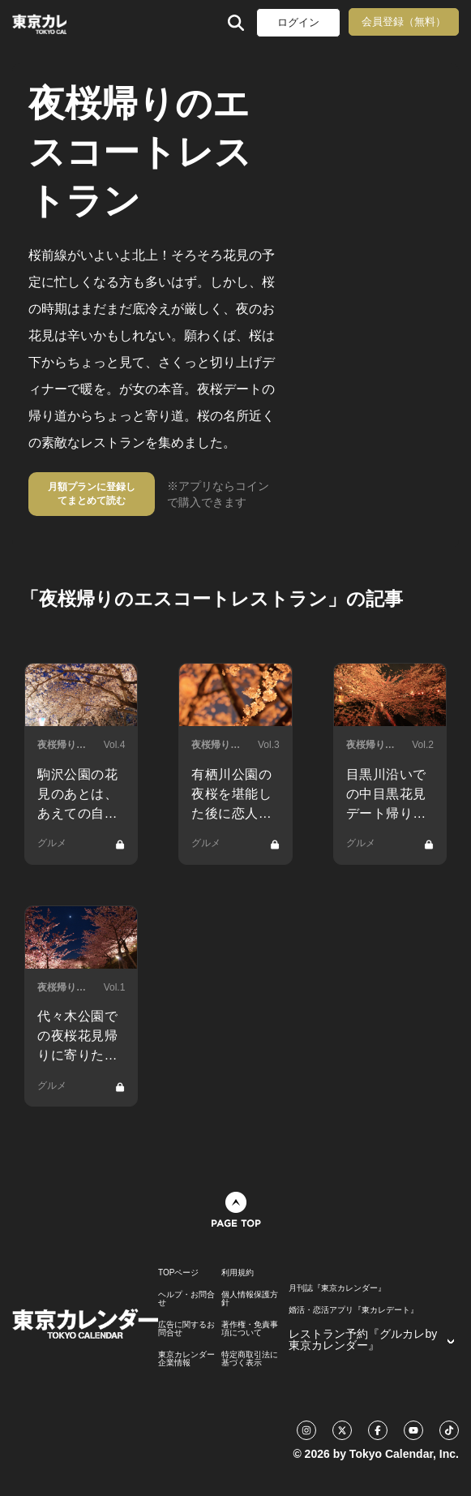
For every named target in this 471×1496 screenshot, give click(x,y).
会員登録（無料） (404, 21)
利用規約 (237, 1273)
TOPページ (178, 1273)
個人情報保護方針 (249, 1299)
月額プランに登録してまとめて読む (91, 493)
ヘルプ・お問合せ (186, 1299)
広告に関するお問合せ (186, 1329)
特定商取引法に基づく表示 (249, 1359)
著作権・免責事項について (249, 1329)
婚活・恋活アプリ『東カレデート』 (353, 1310)
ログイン (298, 22)
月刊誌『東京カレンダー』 (337, 1288)
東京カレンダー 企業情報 (186, 1359)
